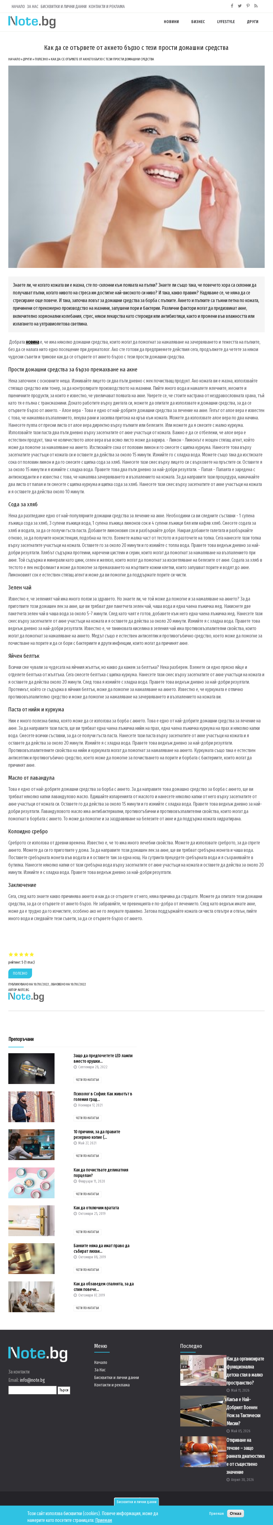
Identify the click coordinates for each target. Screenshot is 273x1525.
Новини (171, 21)
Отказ (236, 1513)
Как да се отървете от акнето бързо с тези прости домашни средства (102, 59)
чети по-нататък (87, 1080)
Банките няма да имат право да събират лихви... (101, 1248)
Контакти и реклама (107, 6)
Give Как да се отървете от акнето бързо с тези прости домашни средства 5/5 (32, 954)
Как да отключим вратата (96, 1208)
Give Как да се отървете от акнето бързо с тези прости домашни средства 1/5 (11, 954)
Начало (18, 6)
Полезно (41, 59)
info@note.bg (32, 1380)
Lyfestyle (226, 21)
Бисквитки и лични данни (137, 1501)
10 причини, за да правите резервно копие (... (97, 1134)
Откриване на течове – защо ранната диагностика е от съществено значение (245, 1456)
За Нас (33, 6)
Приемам (103, 1520)
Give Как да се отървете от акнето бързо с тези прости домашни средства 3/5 (21, 954)
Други (253, 21)
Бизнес (198, 21)
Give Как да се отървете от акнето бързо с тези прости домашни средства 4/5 (26, 954)
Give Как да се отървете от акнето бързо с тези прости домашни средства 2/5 (16, 954)
